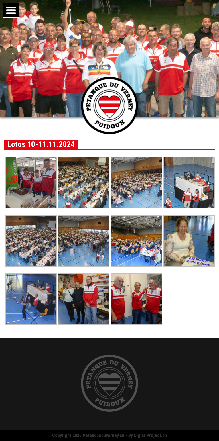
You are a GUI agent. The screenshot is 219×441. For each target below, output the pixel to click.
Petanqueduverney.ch (103, 435)
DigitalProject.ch (150, 435)
